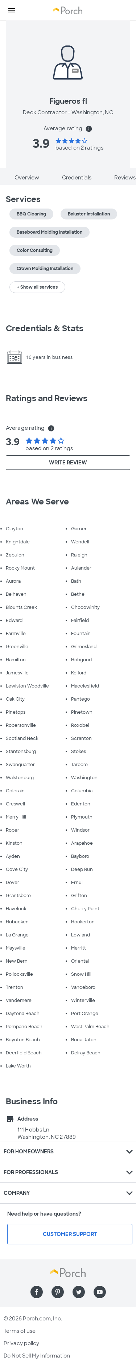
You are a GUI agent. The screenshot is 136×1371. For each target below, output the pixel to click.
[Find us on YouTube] (100, 1292)
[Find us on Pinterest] (57, 1292)
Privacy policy (21, 1343)
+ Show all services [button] (37, 287)
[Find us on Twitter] (79, 1292)
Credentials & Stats (44, 328)
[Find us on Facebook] (36, 1292)
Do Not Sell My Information (37, 1355)
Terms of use (20, 1331)
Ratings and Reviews (46, 398)
